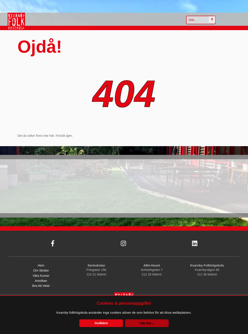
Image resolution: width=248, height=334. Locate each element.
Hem (41, 265)
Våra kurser (41, 275)
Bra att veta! (41, 286)
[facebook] (52, 242)
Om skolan (41, 270)
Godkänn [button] (101, 323)
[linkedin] (195, 242)
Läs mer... (147, 323)
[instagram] (123, 242)
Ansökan (41, 280)
